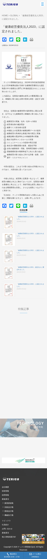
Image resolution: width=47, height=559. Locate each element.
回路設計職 (9, 507)
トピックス (6, 521)
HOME (5, 15)
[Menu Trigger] (42, 4)
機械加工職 (9, 515)
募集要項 (5, 499)
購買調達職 (9, 503)
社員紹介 (5, 525)
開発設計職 (9, 511)
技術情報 (5, 491)
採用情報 (5, 495)
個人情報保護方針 (9, 537)
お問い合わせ (7, 529)
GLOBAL (14, 15)
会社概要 (5, 487)
